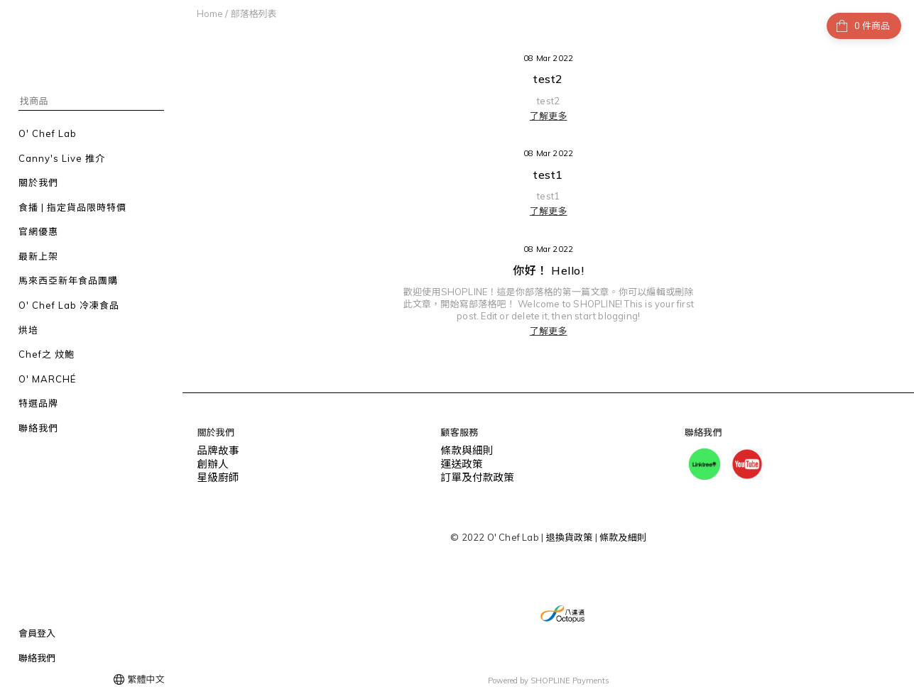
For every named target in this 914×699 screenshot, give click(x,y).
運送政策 (460, 462)
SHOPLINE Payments (570, 680)
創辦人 (211, 462)
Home (210, 13)
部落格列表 (253, 13)
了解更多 (548, 115)
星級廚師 (215, 474)
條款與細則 (464, 450)
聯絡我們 (36, 658)
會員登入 (36, 633)
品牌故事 (215, 450)
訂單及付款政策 (473, 474)
